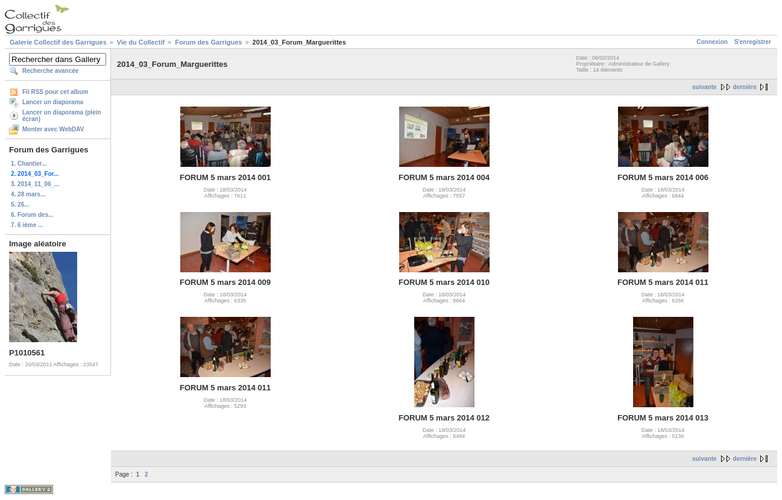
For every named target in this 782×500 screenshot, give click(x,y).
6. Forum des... (32, 214)
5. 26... (20, 204)
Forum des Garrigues (208, 42)
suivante (704, 87)
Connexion (712, 42)
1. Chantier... (28, 163)
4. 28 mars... (28, 194)
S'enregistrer (752, 42)
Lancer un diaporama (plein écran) (61, 115)
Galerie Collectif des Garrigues (58, 42)
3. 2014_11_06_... (35, 184)
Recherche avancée (50, 70)
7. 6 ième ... (27, 225)
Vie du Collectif (141, 42)
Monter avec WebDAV (53, 129)
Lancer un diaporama (52, 102)
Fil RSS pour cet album (55, 92)
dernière (745, 87)
